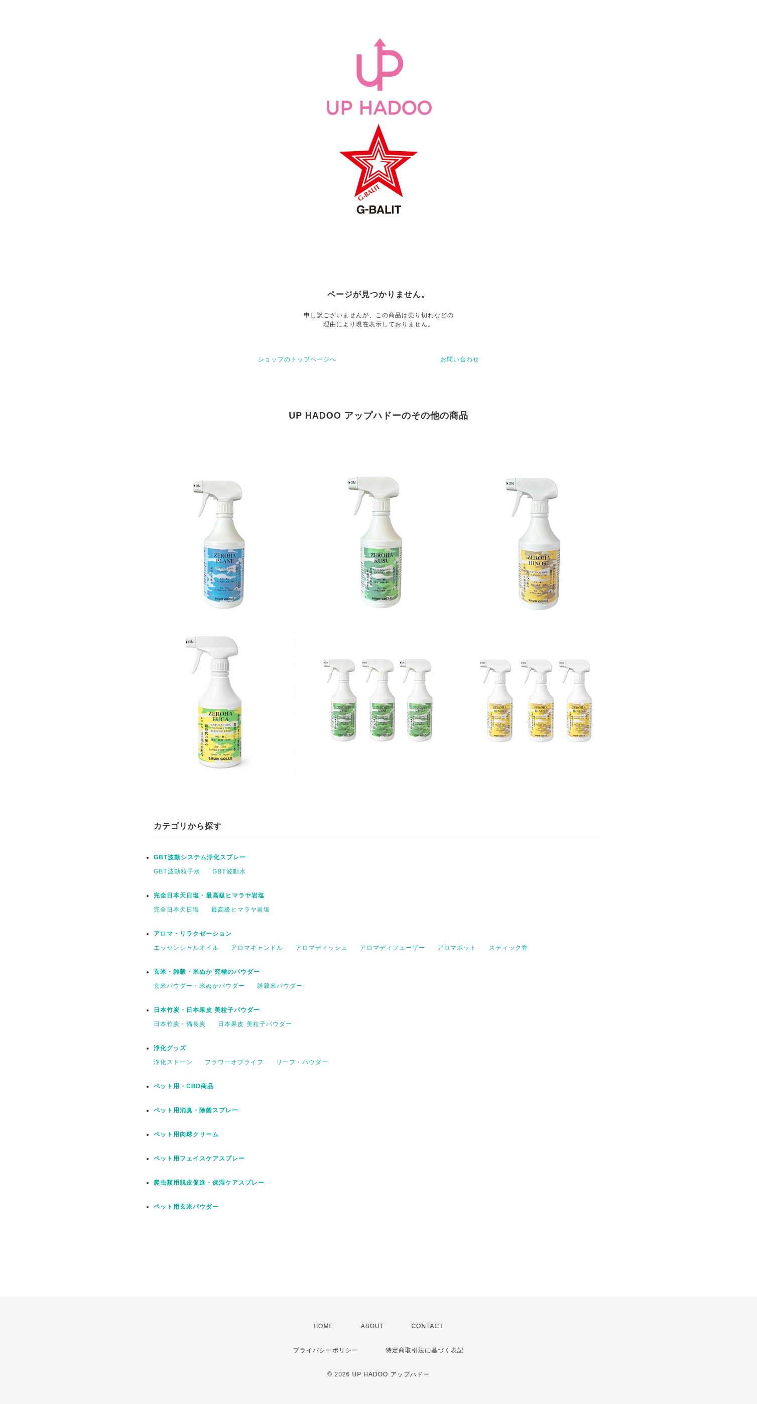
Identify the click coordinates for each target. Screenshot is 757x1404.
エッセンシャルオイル (186, 947)
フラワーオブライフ (234, 1062)
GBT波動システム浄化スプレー (200, 857)
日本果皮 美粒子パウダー (255, 1024)
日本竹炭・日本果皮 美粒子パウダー (207, 1009)
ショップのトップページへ (297, 359)
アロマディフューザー (392, 947)
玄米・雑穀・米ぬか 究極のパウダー (207, 971)
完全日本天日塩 (176, 909)
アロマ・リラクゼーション (193, 933)
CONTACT (427, 1326)
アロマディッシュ (322, 947)
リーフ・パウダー (302, 1062)
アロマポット (456, 947)
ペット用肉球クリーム (186, 1134)
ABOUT (372, 1326)
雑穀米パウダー (280, 985)
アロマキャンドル (257, 947)
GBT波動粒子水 (177, 871)
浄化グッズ (170, 1048)
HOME (323, 1326)
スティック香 (508, 947)
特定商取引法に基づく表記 (425, 1350)
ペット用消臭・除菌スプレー (196, 1110)
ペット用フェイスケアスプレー (199, 1158)
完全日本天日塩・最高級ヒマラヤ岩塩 (209, 895)
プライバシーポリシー (325, 1350)
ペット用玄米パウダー (186, 1206)
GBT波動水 (229, 871)
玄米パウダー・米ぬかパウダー (199, 985)
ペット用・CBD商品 (184, 1086)
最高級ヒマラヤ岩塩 (240, 909)
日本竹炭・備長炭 (180, 1024)
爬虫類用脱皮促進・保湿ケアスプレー (209, 1182)
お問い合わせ (459, 359)
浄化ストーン (173, 1062)
